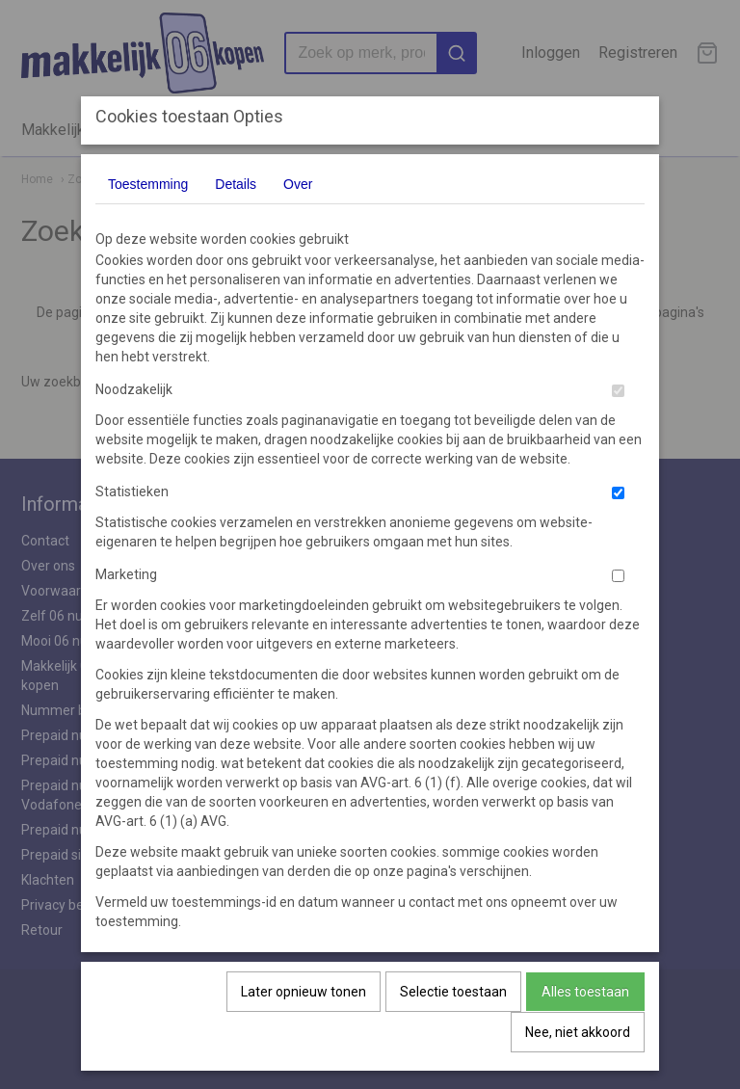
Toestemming (148, 184)
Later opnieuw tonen (303, 991)
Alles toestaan (585, 991)
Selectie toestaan (453, 991)
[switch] (618, 391)
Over (297, 184)
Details (235, 184)
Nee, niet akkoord (577, 1032)
